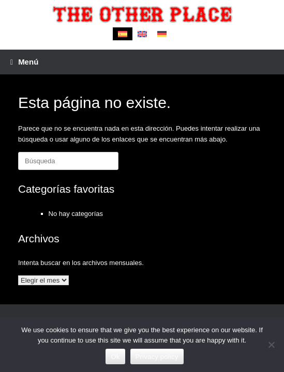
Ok (115, 357)
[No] (271, 344)
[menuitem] (122, 33)
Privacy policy (157, 357)
